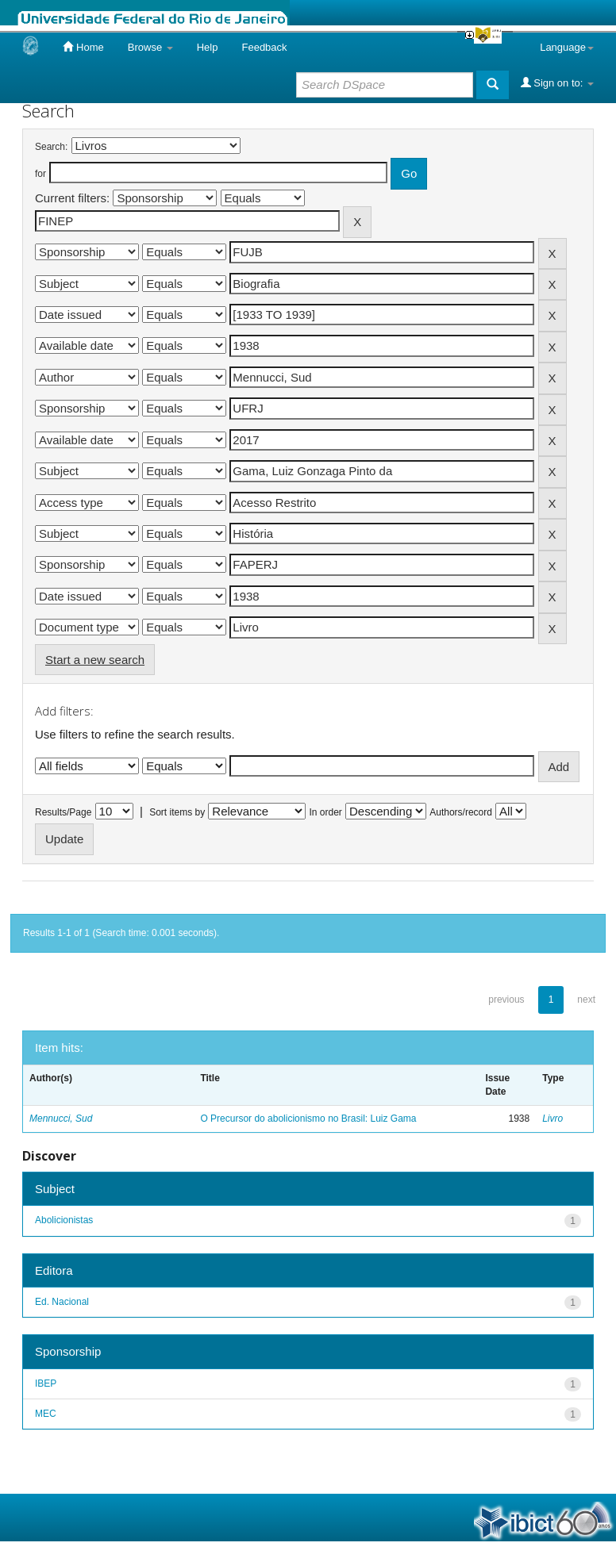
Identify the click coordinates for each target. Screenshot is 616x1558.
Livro (552, 1118)
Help (207, 47)
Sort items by (177, 812)
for (40, 173)
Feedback (264, 47)
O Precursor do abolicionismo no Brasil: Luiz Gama (308, 1118)
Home (83, 46)
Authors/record (460, 812)
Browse (150, 47)
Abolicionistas (64, 1220)
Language (567, 47)
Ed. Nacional (62, 1301)
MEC (45, 1413)
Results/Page (63, 812)
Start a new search (94, 659)
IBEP (45, 1383)
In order (326, 812)
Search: (51, 146)
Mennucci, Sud (60, 1118)
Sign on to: (557, 82)
